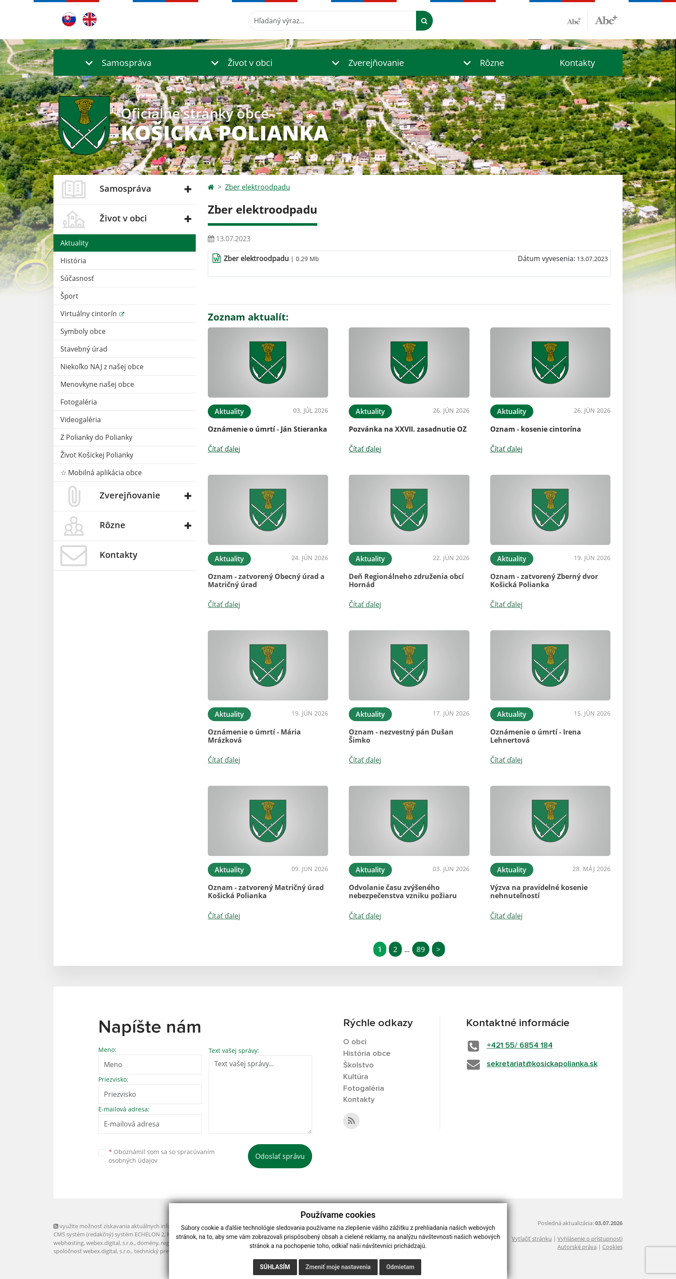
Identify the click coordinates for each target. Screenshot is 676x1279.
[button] (116, 63)
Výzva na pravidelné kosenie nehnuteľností (539, 891)
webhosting (68, 1243)
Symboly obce (83, 331)
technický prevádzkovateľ (167, 1251)
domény (147, 1243)
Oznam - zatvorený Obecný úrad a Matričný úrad (266, 580)
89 (420, 949)
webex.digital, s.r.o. (110, 1243)
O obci (354, 1042)
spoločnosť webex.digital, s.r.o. (92, 1251)
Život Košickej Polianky (96, 455)
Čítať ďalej (224, 449)
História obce (367, 1054)
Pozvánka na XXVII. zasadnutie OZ (407, 429)
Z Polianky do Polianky (96, 437)
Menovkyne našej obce (97, 384)
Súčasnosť (77, 278)
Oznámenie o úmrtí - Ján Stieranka (267, 429)
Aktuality (74, 243)
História (73, 260)
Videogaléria (80, 419)
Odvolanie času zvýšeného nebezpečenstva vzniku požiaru (403, 891)
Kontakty (577, 62)
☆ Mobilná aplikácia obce (101, 472)
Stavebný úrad (83, 349)
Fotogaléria (78, 402)
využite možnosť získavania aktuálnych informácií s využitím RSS (138, 1226)
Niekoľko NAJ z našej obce (102, 366)
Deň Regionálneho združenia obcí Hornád (406, 580)
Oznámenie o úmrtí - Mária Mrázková (254, 736)
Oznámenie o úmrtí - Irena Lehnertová (535, 736)
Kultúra (355, 1077)
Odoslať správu (280, 1156)
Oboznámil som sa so (162, 1156)
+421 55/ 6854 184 (520, 1045)
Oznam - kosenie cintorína (535, 429)
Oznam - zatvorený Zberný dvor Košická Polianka (544, 580)
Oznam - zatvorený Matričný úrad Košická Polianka (266, 891)
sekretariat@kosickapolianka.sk (542, 1064)
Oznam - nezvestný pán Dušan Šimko (401, 736)
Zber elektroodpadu (257, 187)
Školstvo (358, 1065)
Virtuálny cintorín (89, 313)
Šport (69, 296)
